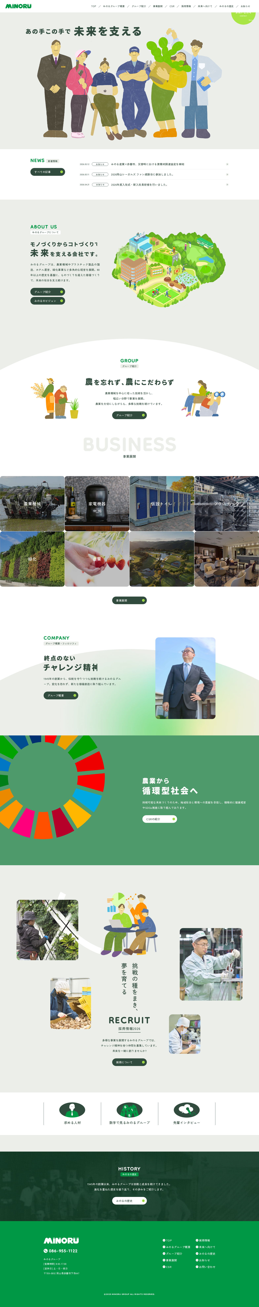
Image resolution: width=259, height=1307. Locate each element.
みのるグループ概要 (114, 6)
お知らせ (245, 6)
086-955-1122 (63, 1251)
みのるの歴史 (226, 6)
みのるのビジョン (45, 301)
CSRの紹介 (153, 819)
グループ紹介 (139, 6)
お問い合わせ (207, 1267)
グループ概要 (56, 695)
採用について (124, 1062)
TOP (93, 6)
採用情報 (186, 6)
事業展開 (158, 6)
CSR (172, 6)
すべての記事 (42, 172)
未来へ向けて (205, 6)
